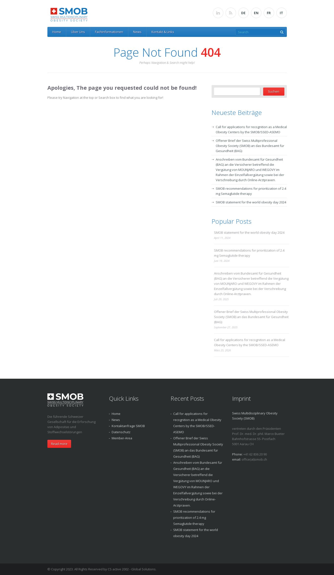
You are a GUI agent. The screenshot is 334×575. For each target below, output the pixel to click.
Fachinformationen (109, 32)
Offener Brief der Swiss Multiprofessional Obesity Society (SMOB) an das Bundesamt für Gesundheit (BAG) (250, 145)
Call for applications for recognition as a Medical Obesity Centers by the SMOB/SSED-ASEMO (249, 342)
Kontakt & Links (162, 32)
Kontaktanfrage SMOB (128, 426)
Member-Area (122, 438)
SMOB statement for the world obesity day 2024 (251, 202)
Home (56, 32)
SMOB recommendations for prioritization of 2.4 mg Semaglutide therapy (249, 253)
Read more (59, 444)
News (137, 32)
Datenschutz (121, 432)
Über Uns (78, 32)
